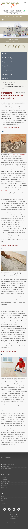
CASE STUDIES (10, 47)
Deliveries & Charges (5, 481)
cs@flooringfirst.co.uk (14, 13)
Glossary (3, 503)
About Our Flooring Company (7, 464)
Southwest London (11, 526)
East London (18, 521)
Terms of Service (4, 477)
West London (15, 523)
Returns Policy (4, 485)
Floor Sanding (9, 17)
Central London (13, 521)
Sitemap (3, 501)
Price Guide (12, 10)
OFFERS (16, 47)
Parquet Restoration (7, 62)
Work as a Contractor (6, 468)
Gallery (22, 17)
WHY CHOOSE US (5, 47)
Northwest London (11, 522)
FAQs (2, 496)
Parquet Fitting (6, 66)
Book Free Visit (6, 10)
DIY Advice (5, 78)
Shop (4, 20)
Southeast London (18, 522)
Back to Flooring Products (21, 92)
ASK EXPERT (23, 47)
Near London (23, 521)
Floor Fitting (16, 17)
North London (5, 522)
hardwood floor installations (18, 154)
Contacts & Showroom (6, 460)
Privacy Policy (4, 487)
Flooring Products (7, 70)
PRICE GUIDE (13, 47)
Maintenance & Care (7, 74)
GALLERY (19, 47)
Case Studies (4, 498)
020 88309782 (18, 10)
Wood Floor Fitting (7, 58)
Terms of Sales (4, 479)
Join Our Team (5, 466)
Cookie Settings (4, 483)
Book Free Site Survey (6, 462)
